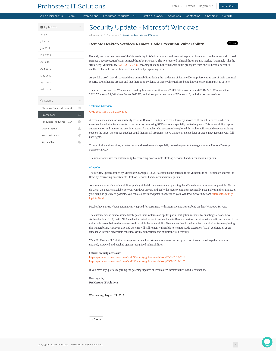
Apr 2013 (45, 82)
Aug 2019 (45, 34)
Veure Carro (229, 6)
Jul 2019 (44, 41)
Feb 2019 (45, 55)
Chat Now (211, 16)
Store (73, 16)
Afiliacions (174, 16)
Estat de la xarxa (152, 16)
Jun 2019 (45, 48)
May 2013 (45, 75)
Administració (95, 35)
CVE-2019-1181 (98, 111)
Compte (229, 16)
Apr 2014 (45, 61)
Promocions (90, 16)
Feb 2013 (45, 89)
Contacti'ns (193, 16)
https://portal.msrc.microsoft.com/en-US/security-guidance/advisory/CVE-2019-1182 (137, 257)
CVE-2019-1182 (118, 111)
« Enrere (96, 319)
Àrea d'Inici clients (51, 16)
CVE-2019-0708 (128, 64)
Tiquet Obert (60, 142)
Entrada (190, 6)
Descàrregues (60, 128)
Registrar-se (206, 6)
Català (177, 6)
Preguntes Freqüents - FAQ (120, 16)
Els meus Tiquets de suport (60, 108)
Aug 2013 (45, 68)
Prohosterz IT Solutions (71, 6)
